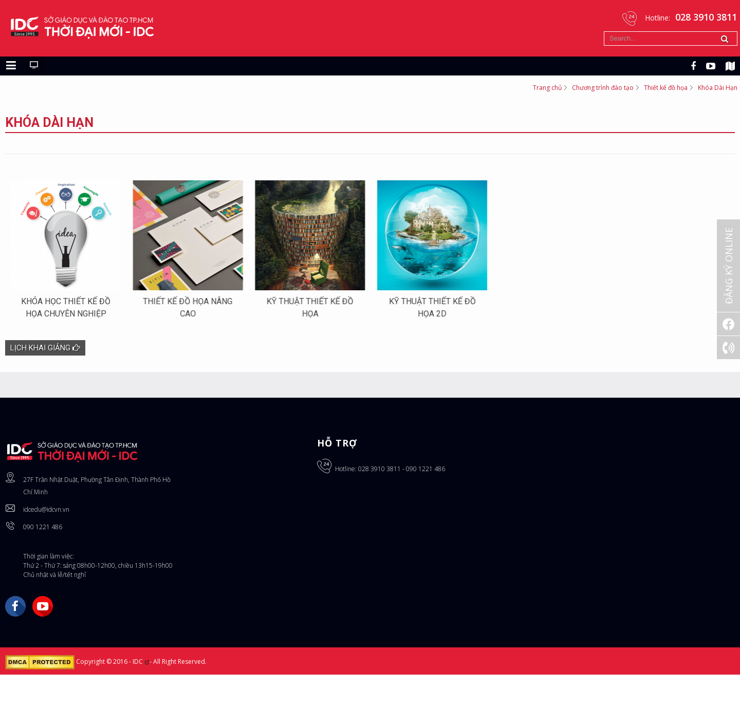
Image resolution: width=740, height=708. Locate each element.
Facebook (15, 628)
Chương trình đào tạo (603, 94)
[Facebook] (728, 324)
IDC (141, 683)
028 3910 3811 (379, 490)
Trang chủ (547, 94)
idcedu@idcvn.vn (46, 531)
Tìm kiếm (725, 40)
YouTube (42, 628)
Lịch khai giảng (45, 369)
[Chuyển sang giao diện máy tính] (34, 73)
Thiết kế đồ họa (666, 94)
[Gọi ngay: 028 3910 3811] (728, 347)
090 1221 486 (42, 548)
